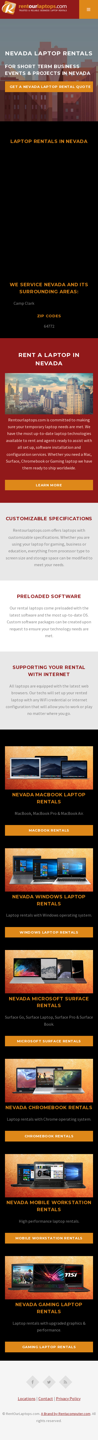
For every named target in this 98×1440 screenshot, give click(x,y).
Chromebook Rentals (49, 1136)
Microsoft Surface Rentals (49, 1041)
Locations (27, 1398)
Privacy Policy (68, 1398)
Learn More (49, 485)
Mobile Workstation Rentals (49, 1238)
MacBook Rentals (49, 830)
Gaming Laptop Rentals (49, 1347)
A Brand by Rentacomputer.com (65, 1413)
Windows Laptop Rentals (49, 932)
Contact (45, 1398)
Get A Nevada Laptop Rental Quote (50, 87)
